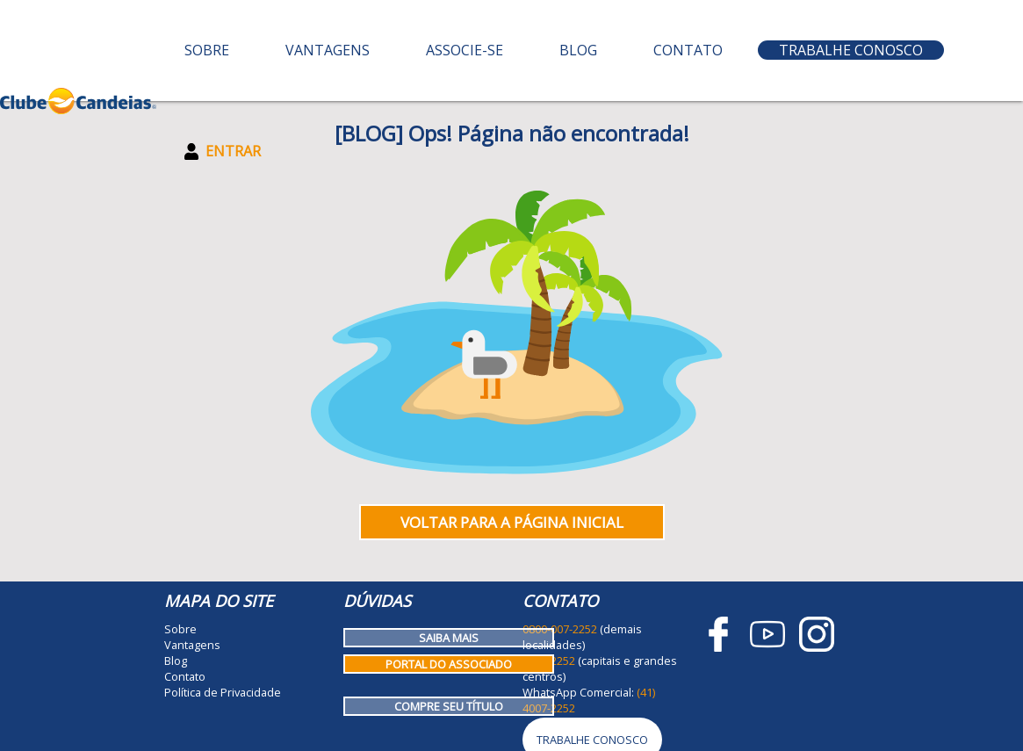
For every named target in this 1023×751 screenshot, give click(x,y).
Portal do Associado (448, 664)
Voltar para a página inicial (511, 522)
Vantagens (327, 50)
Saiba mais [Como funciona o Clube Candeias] (449, 638)
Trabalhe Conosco (851, 50)
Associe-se (464, 50)
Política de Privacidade (222, 692)
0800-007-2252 (559, 629)
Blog (578, 50)
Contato (688, 50)
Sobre (206, 50)
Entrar (222, 151)
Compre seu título (448, 706)
